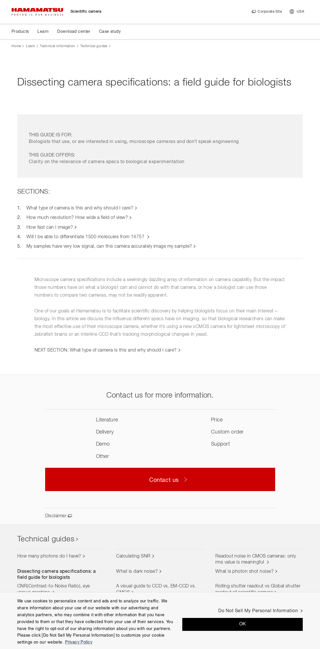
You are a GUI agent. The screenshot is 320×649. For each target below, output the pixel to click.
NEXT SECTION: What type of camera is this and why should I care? (106, 350)
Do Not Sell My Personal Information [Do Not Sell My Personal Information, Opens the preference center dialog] (258, 611)
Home (16, 46)
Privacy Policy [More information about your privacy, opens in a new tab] (78, 642)
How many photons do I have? (49, 556)
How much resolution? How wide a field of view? (77, 217)
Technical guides (94, 46)
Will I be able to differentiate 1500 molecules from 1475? (86, 237)
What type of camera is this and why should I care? (79, 208)
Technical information (57, 46)
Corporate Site (269, 12)
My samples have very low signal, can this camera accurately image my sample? (109, 246)
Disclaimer (56, 516)
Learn (30, 46)
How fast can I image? (49, 227)
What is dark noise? (137, 571)
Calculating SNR (133, 556)
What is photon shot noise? (244, 571)
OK (242, 624)
